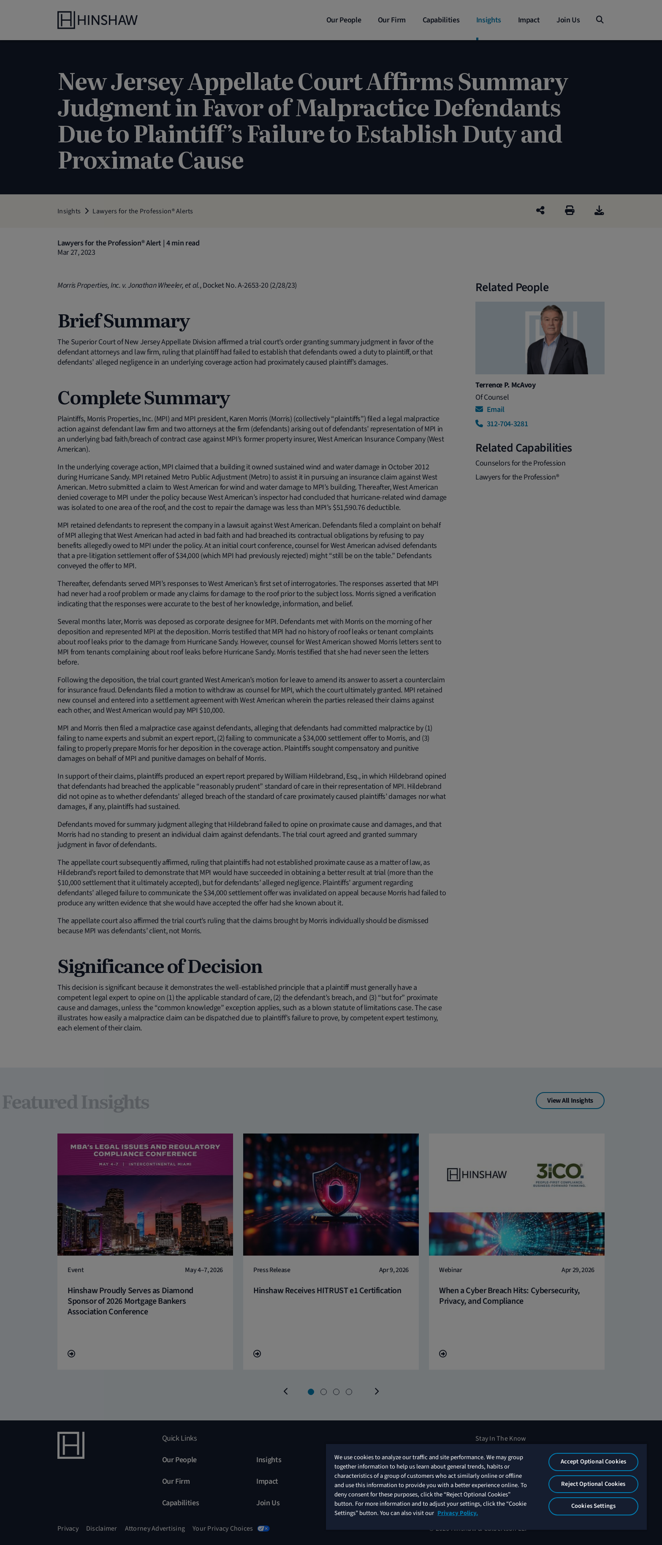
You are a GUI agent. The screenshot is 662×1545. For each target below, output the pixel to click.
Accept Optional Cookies (593, 1461)
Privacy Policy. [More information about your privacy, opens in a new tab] (457, 1513)
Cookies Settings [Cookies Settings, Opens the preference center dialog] (593, 1505)
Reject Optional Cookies (593, 1484)
